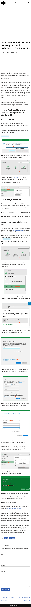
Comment (3, 571)
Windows (17, 52)
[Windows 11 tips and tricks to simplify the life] (3, 3)
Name (2, 554)
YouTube (3, 57)
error (6, 538)
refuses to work (22, 88)
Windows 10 (14, 71)
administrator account (18, 230)
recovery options (14, 508)
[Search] (15, 2)
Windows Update (17, 177)
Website (3, 565)
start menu (12, 538)
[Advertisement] (15, 24)
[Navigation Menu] (28, 3)
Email (2, 559)
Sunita (4, 52)
